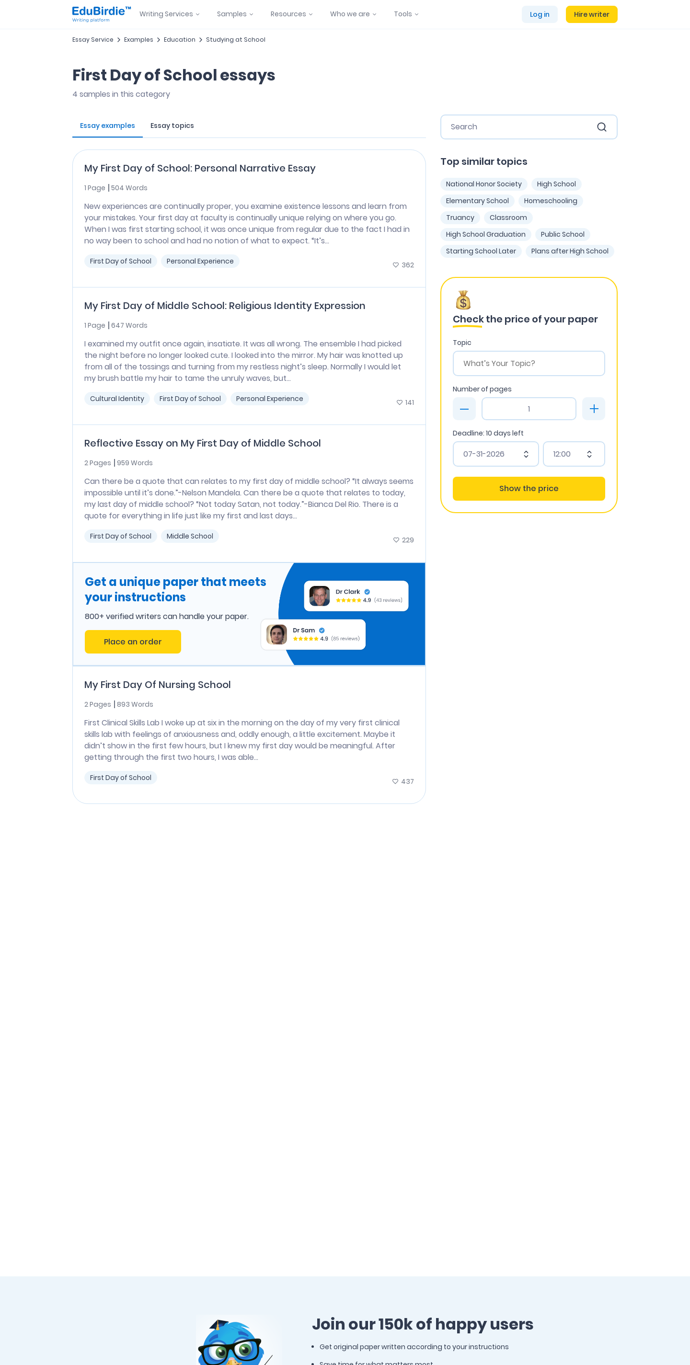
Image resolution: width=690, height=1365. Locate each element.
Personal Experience (200, 261)
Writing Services (166, 14)
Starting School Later (481, 251)
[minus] (464, 408)
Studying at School (235, 39)
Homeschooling (550, 201)
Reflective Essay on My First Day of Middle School (202, 443)
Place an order (133, 641)
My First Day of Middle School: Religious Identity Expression (225, 305)
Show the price (529, 488)
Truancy (460, 217)
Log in (540, 14)
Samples (232, 14)
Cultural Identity (117, 398)
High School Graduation (486, 234)
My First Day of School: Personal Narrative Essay (200, 168)
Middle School (190, 536)
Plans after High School (570, 251)
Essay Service (93, 39)
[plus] (593, 408)
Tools (403, 14)
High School (556, 184)
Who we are (350, 14)
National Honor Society (484, 184)
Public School (563, 234)
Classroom (508, 217)
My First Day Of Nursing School (157, 684)
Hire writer (592, 14)
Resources (288, 14)
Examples (138, 39)
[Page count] (529, 408)
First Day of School (120, 261)
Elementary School (477, 201)
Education (180, 39)
